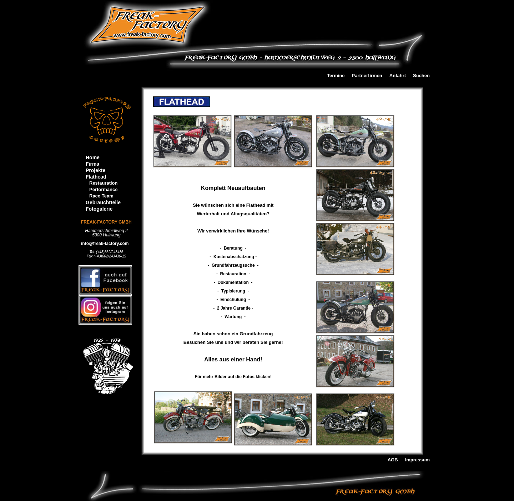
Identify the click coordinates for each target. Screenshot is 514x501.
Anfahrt (397, 76)
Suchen (421, 76)
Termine (336, 76)
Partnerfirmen (367, 76)
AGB (393, 460)
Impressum (417, 460)
